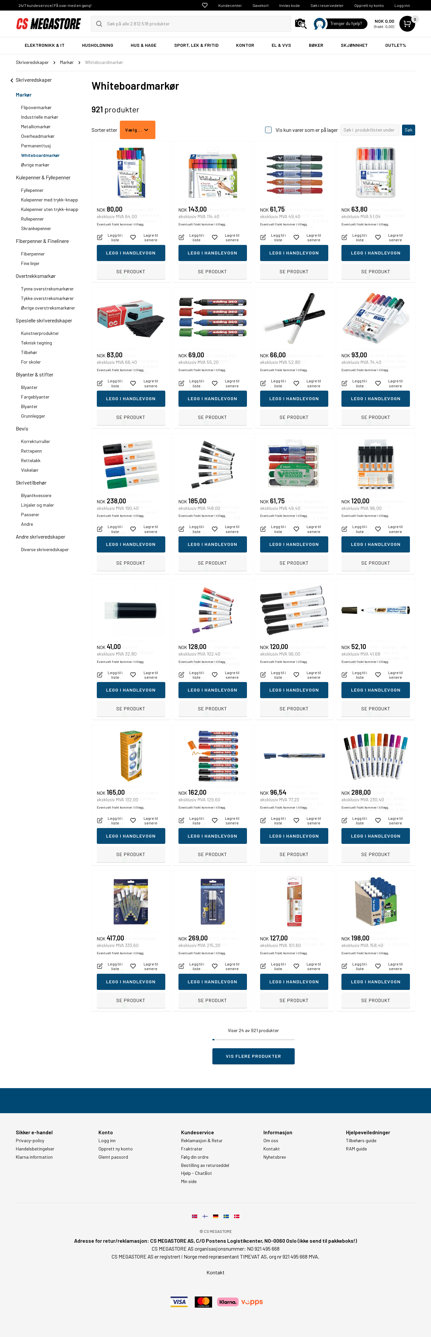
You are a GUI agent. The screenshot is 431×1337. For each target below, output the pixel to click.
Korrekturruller (35, 441)
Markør (24, 94)
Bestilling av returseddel (205, 1165)
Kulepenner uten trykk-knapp (49, 209)
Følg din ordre (194, 1157)
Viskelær (30, 470)
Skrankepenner (36, 228)
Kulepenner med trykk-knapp (49, 199)
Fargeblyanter (35, 397)
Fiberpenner (33, 253)
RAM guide (356, 1148)
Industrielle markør (39, 117)
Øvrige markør (35, 164)
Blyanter (29, 387)
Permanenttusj (36, 145)
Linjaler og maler (37, 505)
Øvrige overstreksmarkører (48, 308)
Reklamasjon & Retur (202, 1140)
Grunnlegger (33, 416)
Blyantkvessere (36, 495)
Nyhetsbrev (274, 1157)
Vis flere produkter (253, 1056)
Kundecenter (230, 5)
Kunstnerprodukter (40, 333)
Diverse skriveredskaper (45, 549)
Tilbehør (29, 352)
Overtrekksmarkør (36, 276)
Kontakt (271, 1148)
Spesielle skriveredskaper (44, 320)
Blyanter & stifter (34, 374)
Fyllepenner (32, 190)
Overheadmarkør (38, 136)
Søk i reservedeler (327, 5)
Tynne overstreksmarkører (47, 288)
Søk (409, 130)
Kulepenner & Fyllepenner (43, 177)
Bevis (22, 428)
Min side (189, 1181)
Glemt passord (113, 1157)
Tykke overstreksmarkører (47, 298)
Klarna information (34, 1157)
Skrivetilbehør (31, 482)
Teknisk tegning (36, 342)
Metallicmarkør (36, 126)
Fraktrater (191, 1148)
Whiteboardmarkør (40, 155)
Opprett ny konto (369, 5)
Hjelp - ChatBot (196, 1173)
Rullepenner (32, 219)
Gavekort (261, 5)
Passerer (30, 514)
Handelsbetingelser (35, 1148)
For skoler (31, 362)
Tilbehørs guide (361, 1140)
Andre (27, 524)
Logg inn (402, 5)
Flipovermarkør (36, 107)
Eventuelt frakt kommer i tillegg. (121, 257)
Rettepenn (31, 451)
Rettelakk (30, 460)
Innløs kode (289, 5)
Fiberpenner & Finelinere (42, 241)
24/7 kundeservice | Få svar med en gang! (55, 5)
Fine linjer (30, 263)
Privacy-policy (30, 1140)
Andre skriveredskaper (40, 536)
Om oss (270, 1140)
